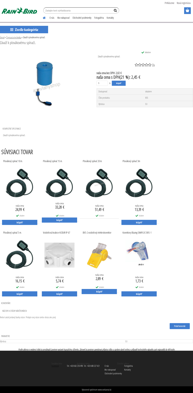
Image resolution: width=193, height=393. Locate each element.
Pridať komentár (179, 326)
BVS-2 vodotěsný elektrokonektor (97, 232)
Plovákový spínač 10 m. (13, 161)
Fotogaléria (99, 17)
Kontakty (110, 17)
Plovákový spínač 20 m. (92, 161)
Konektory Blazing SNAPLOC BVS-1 (137, 232)
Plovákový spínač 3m (131, 161)
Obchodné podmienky (81, 17)
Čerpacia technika (13, 37)
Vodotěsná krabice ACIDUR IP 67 (56, 232)
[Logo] (20, 11)
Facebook (55, 365)
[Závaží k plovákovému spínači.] (45, 50)
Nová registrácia (184, 3)
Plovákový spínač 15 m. (52, 161)
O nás (51, 17)
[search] (115, 11)
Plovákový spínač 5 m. (12, 232)
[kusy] (102, 83)
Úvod (2, 37)
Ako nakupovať (63, 17)
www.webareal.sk (104, 389)
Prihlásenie (169, 3)
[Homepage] (42, 17)
